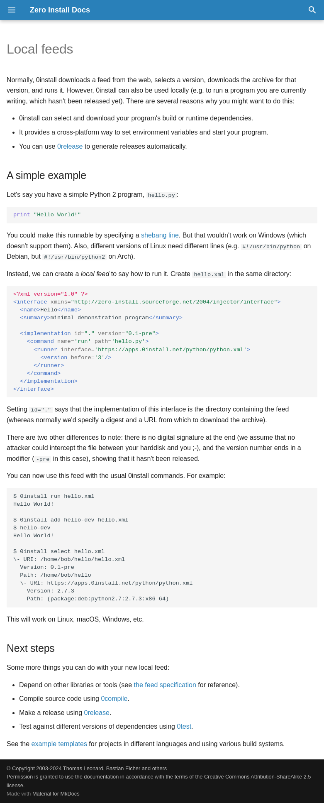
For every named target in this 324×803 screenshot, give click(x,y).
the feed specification (165, 684)
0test (184, 726)
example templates (59, 743)
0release (70, 146)
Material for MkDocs (56, 794)
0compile (114, 698)
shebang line (160, 235)
